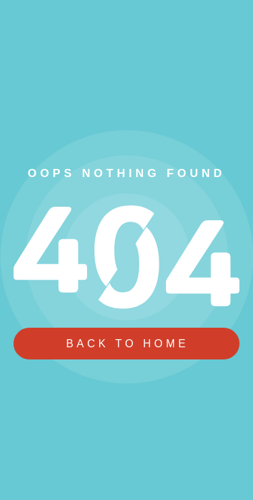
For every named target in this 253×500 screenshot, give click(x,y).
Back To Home (127, 343)
